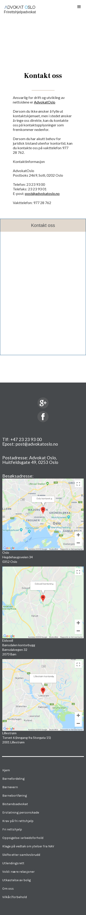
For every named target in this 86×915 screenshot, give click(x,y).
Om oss (8, 889)
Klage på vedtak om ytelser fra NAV (28, 846)
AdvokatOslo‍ (44, 102)
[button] (79, 7)
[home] (18, 8)
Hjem (6, 770)
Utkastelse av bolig (16, 880)
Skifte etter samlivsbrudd (21, 855)
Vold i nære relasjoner (18, 872)
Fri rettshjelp (12, 829)
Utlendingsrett (13, 863)
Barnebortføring (14, 796)
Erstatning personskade (20, 812)
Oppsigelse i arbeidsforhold (22, 838)
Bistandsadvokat (15, 804)
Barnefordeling (13, 779)
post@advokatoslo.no (42, 193)
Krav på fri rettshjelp (17, 821)
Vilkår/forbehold (14, 897)
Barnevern (10, 787)
